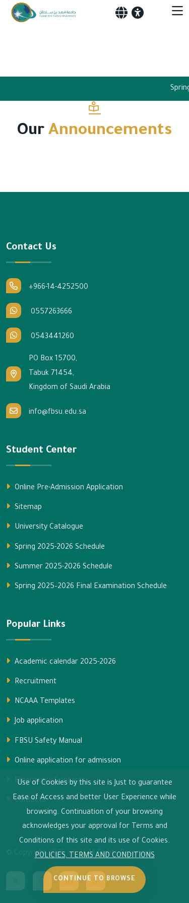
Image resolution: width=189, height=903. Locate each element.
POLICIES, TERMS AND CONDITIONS (95, 856)
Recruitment (31, 681)
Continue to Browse (94, 879)
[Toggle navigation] (177, 12)
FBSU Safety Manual (44, 741)
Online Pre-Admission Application (64, 487)
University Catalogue (44, 527)
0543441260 (40, 335)
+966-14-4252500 (47, 285)
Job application (34, 721)
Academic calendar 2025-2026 (61, 662)
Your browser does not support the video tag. (94, 47)
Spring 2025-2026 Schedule (55, 547)
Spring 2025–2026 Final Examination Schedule (86, 586)
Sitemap (24, 507)
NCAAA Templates (40, 701)
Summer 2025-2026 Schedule (59, 566)
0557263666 (39, 310)
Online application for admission (63, 760)
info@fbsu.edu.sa (46, 410)
